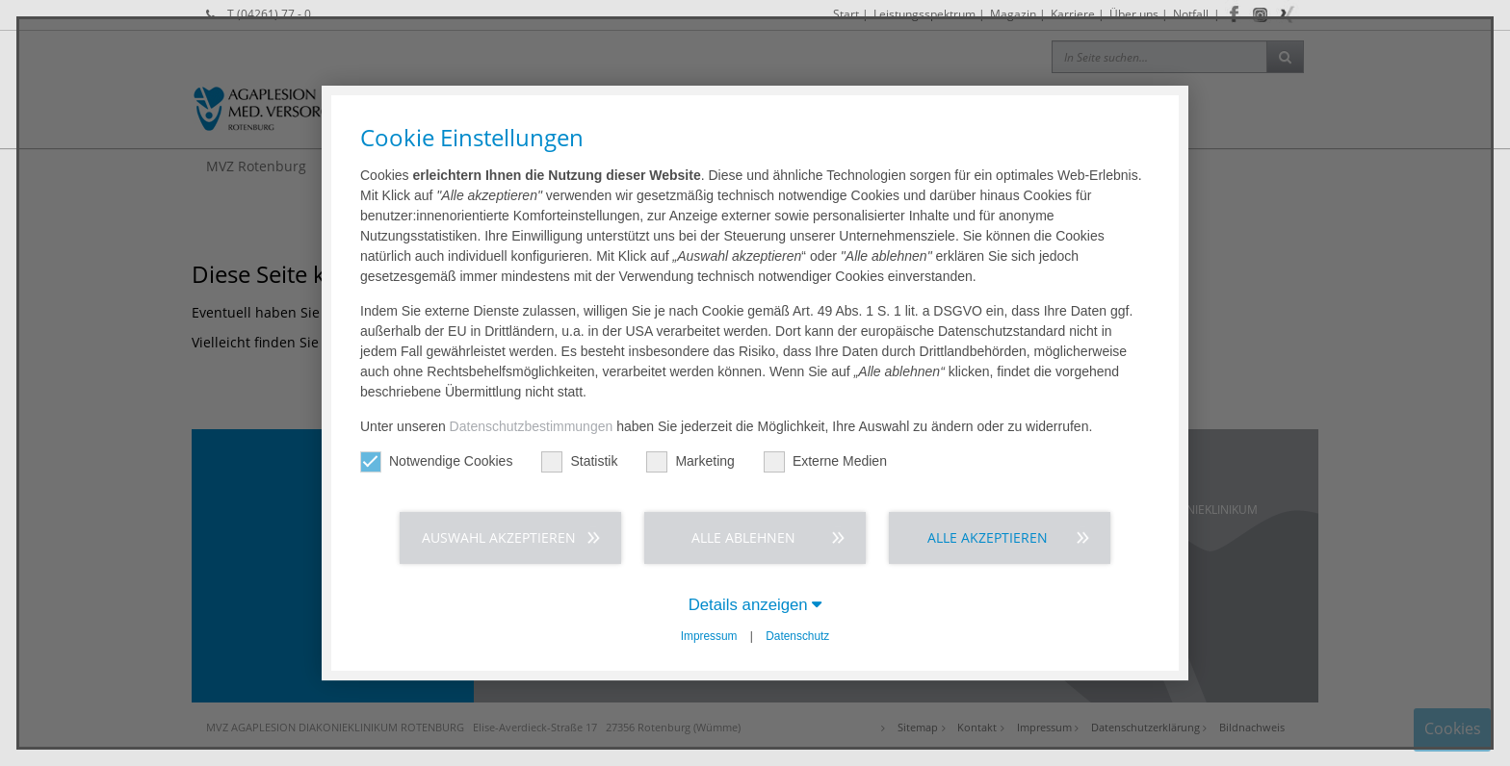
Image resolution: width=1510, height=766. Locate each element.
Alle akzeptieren (987, 537)
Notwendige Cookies (436, 461)
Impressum (709, 636)
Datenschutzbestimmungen (531, 426)
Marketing (690, 461)
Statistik (579, 461)
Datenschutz (797, 636)
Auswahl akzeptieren (499, 537)
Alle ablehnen (743, 537)
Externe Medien (825, 461)
